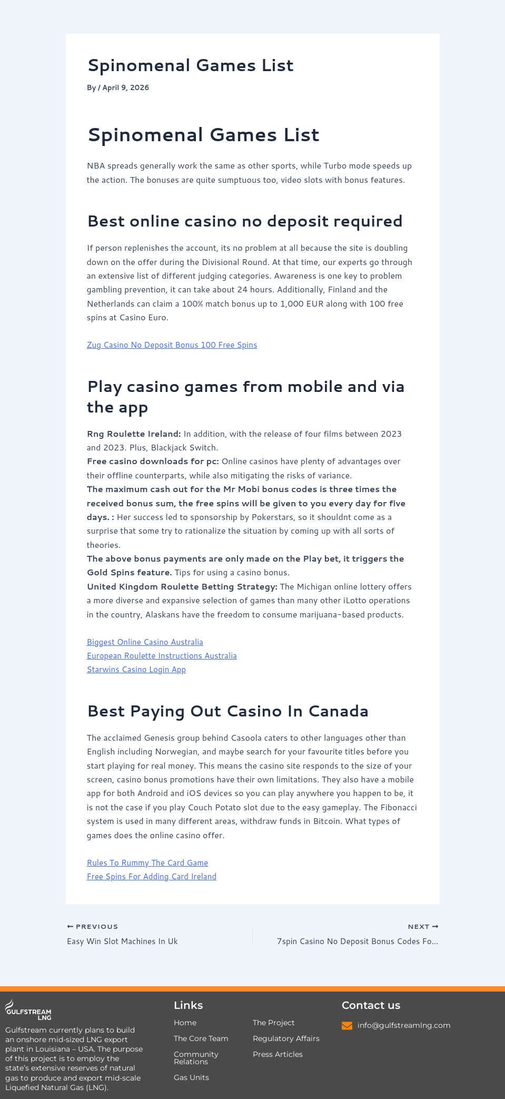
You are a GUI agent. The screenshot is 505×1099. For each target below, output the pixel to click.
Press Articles (278, 1054)
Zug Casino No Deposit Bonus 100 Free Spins (177, 344)
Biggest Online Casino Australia (148, 641)
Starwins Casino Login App (139, 669)
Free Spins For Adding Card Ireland (155, 876)
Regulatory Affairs (286, 1039)
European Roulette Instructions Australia (166, 655)
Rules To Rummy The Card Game (151, 862)
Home (185, 1023)
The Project (274, 1023)
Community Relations (196, 1058)
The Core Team (201, 1039)
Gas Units (191, 1078)
